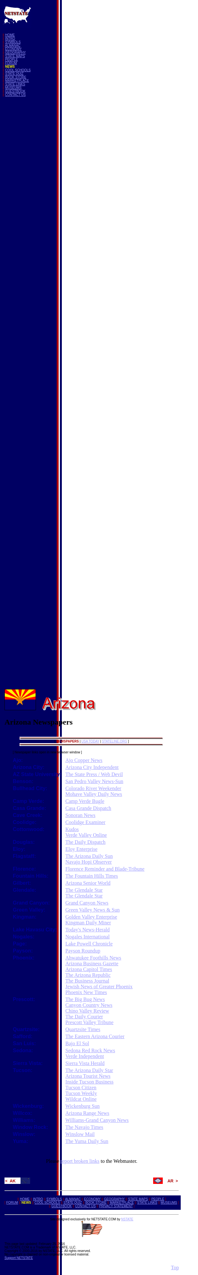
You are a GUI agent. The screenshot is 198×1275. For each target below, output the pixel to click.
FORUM (11, 63)
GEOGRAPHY (15, 52)
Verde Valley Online (86, 835)
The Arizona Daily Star (89, 1070)
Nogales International (87, 936)
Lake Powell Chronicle (89, 943)
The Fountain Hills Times (91, 876)
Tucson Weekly (81, 1093)
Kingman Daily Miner (88, 922)
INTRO (10, 38)
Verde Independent (84, 1056)
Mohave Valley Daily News (93, 794)
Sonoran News (80, 815)
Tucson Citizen (80, 1087)
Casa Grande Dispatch (88, 808)
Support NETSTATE (18, 1258)
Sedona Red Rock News (90, 1050)
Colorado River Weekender (93, 788)
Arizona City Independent (92, 767)
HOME (10, 35)
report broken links (79, 1161)
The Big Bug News (85, 999)
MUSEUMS (13, 87)
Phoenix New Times (86, 992)
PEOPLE (11, 59)
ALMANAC (12, 45)
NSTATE (127, 1219)
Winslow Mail (80, 1134)
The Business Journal (87, 980)
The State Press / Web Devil (94, 774)
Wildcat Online (81, 1099)
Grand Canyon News (86, 903)
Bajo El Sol (77, 1043)
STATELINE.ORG (114, 741)
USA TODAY (90, 741)
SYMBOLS (13, 42)
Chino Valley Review (87, 1011)
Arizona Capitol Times (88, 969)
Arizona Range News (87, 1113)
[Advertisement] (28, 197)
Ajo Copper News (84, 760)
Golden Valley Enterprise (91, 917)
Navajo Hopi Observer (88, 862)
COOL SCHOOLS (18, 70)
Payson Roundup (82, 950)
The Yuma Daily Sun (86, 1141)
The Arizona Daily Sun (89, 856)
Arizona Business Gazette (91, 963)
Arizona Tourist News (88, 1076)
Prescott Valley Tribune (89, 1022)
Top (175, 1267)
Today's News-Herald (87, 929)
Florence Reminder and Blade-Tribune (104, 869)
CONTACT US (15, 95)
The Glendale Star (84, 890)
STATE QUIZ (14, 73)
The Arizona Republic (88, 975)
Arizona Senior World (88, 883)
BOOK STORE (15, 77)
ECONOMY (13, 49)
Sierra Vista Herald (84, 1063)
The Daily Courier (84, 1016)
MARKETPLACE (17, 80)
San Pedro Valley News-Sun (94, 781)
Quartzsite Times (82, 1029)
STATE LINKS (15, 84)
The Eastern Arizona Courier (94, 1036)
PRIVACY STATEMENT (116, 1206)
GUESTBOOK (15, 91)
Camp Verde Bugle (84, 801)
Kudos (72, 829)
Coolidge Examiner (85, 822)
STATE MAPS (15, 56)
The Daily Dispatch (85, 842)
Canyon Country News (88, 1005)
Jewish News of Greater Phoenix (99, 986)
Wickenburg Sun (82, 1106)
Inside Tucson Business (89, 1082)
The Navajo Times (84, 1127)
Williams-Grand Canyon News (97, 1120)
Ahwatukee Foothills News (93, 957)
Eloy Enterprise (81, 849)
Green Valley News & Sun (92, 910)
